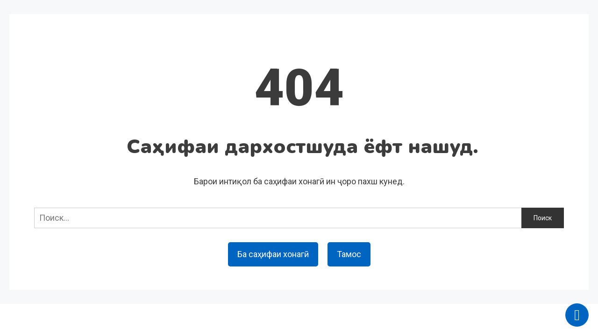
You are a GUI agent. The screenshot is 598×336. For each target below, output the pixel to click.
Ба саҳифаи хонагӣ (273, 254)
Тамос (349, 254)
